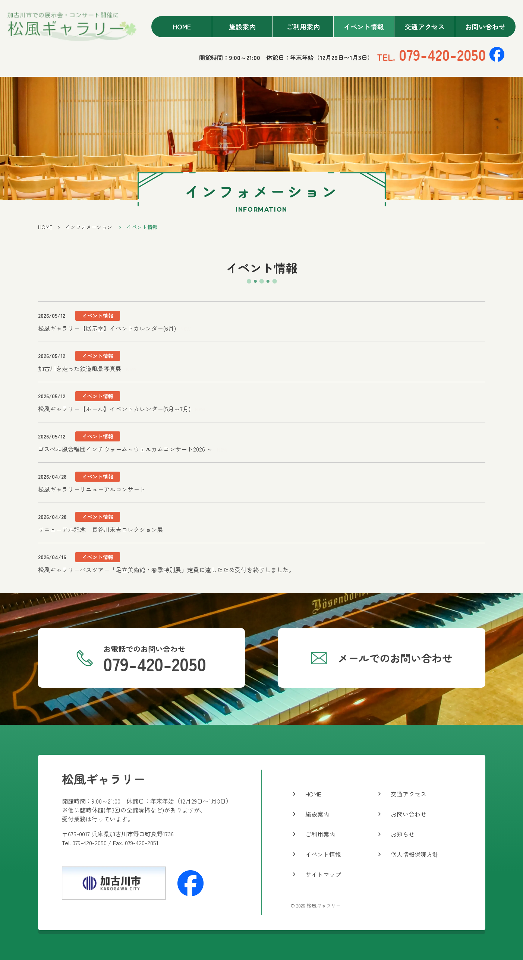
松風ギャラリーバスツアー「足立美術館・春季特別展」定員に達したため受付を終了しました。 (166, 569)
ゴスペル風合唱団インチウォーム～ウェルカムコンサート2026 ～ (125, 448)
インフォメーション (88, 227)
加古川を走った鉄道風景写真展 (80, 368)
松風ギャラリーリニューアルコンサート (91, 489)
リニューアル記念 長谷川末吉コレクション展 (100, 529)
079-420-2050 (431, 54)
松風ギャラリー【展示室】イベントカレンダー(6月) (107, 328)
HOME (45, 227)
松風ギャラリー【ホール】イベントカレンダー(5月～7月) (114, 408)
